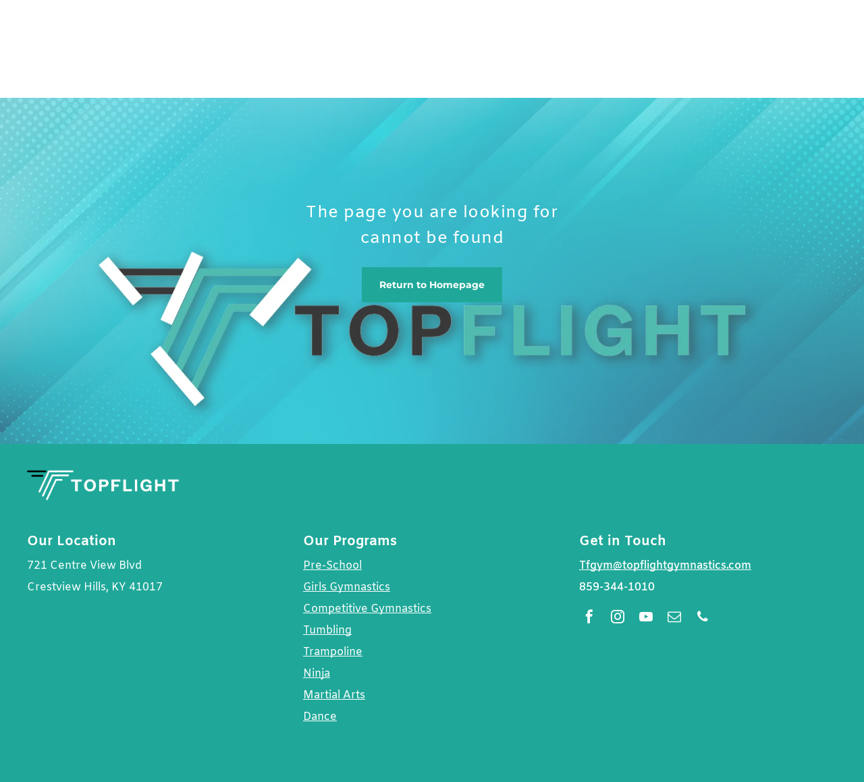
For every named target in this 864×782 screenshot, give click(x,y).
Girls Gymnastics (346, 587)
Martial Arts (334, 695)
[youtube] (646, 618)
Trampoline (332, 652)
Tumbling (327, 630)
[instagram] (618, 618)
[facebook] (589, 618)
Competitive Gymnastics (367, 609)
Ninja (316, 674)
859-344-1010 (617, 587)
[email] (674, 618)
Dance (320, 717)
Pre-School (332, 566)
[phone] (703, 618)
